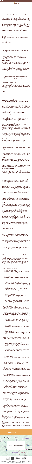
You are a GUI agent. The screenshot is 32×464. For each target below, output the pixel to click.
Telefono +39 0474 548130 (10, 431)
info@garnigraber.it (7, 41)
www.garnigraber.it (8, 42)
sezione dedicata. (4, 243)
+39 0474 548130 (6, 39)
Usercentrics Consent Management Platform (18, 448)
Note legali (27, 461)
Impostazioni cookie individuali (14, 462)
